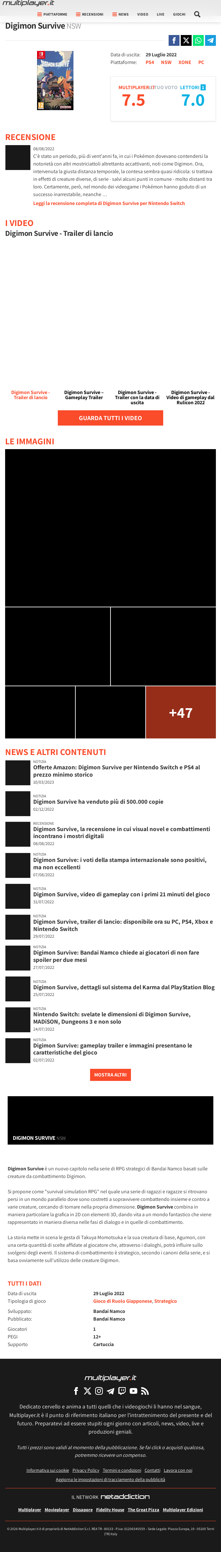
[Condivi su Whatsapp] (198, 40)
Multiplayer (29, 1509)
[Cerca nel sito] (197, 14)
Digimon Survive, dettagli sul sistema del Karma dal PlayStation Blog (124, 987)
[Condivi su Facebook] (174, 40)
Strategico (165, 1301)
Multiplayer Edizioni (183, 1509)
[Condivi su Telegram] (210, 40)
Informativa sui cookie (48, 1470)
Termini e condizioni (122, 1470)
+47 (181, 712)
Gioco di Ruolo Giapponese (122, 1301)
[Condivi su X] (186, 40)
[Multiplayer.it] (28, 3)
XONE (185, 62)
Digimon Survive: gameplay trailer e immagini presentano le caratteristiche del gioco (112, 1048)
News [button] (120, 14)
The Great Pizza (143, 1509)
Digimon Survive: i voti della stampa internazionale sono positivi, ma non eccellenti (120, 863)
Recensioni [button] (89, 14)
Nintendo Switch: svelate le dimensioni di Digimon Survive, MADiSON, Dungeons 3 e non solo (112, 1017)
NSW (166, 62)
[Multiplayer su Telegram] (110, 1391)
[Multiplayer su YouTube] (133, 1391)
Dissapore (83, 1509)
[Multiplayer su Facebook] (76, 1391)
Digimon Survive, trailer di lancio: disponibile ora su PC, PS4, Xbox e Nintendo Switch (123, 925)
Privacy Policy (85, 1470)
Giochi (179, 14)
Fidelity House (110, 1509)
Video (142, 14)
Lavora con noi (178, 1470)
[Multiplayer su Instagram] (99, 1391)
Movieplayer (57, 1509)
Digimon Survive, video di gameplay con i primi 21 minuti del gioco (121, 894)
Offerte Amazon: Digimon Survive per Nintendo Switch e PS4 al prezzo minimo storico (116, 770)
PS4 (150, 62)
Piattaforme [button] (52, 14)
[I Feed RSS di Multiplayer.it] (145, 1391)
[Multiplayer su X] (87, 1391)
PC (201, 62)
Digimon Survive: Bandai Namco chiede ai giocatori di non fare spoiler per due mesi (116, 956)
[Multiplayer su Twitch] (122, 1391)
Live (160, 14)
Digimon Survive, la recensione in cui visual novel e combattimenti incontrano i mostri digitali (121, 832)
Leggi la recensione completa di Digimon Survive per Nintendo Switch (109, 203)
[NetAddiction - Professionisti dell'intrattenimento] (125, 1497)
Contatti (152, 1470)
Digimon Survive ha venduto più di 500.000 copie (98, 801)
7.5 (133, 99)
